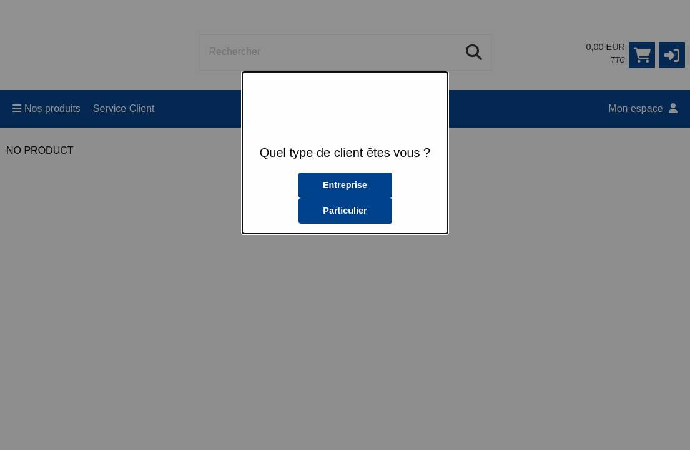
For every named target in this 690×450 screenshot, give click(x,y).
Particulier (345, 211)
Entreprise (345, 185)
